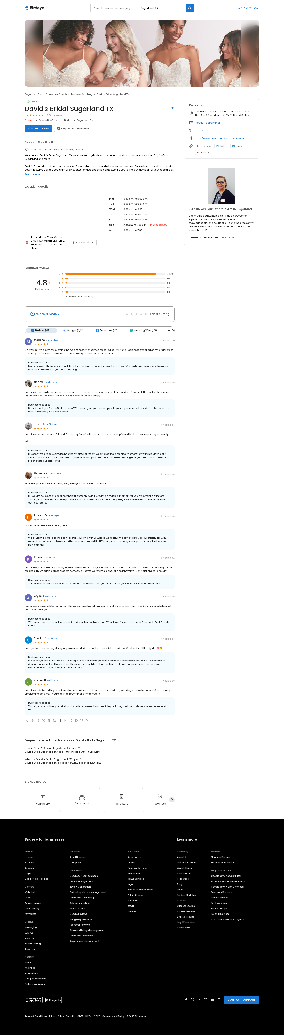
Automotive (134, 856)
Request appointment (208, 122)
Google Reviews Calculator (226, 875)
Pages (28, 873)
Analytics (30, 967)
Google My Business (81, 919)
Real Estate (134, 900)
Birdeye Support (220, 908)
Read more (32, 174)
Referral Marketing (80, 902)
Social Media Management (84, 940)
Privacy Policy (56, 1015)
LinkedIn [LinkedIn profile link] (238, 146)
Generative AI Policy (113, 1015)
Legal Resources (186, 921)
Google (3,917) (73, 330)
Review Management (81, 881)
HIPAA (88, 1015)
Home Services (136, 878)
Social (28, 897)
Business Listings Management (87, 929)
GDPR (80, 1015)
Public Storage (135, 894)
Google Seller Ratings (36, 878)
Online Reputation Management (88, 891)
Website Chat (77, 908)
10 (43, 720)
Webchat (30, 891)
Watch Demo (184, 867)
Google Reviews (78, 913)
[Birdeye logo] (35, 8)
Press (180, 889)
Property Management (140, 889)
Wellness (133, 911)
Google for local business (84, 875)
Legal (130, 883)
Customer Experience (82, 935)
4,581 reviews (54, 115)
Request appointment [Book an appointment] (73, 128)
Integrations (32, 972)
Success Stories (186, 905)
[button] (27, 720)
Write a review (248, 8)
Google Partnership (35, 978)
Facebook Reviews (80, 924)
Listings (29, 856)
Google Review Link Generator (227, 886)
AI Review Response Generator (228, 881)
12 (54, 720)
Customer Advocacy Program (227, 919)
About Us (182, 856)
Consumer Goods (56, 94)
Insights (29, 937)
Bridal (67, 120)
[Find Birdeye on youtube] (212, 999)
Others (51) (174, 330)
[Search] (190, 8)
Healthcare (134, 873)
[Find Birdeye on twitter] (192, 999)
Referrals (29, 867)
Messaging (31, 926)
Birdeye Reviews (186, 911)
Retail (131, 905)
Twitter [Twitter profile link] (221, 146)
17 (81, 720)
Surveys (29, 932)
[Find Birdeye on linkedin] (199, 999)
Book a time (184, 873)
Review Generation (80, 886)
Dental (131, 862)
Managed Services (221, 856)
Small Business (78, 856)
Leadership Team (187, 862)
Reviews (29, 862)
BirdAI (28, 962)
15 (71, 720)
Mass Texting (32, 908)
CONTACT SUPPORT (241, 999)
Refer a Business (220, 913)
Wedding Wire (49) (141, 330)
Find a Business (219, 897)
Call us (199, 130)
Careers (181, 900)
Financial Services (137, 867)
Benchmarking (33, 943)
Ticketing (30, 948)
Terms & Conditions (36, 1015)
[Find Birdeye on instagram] (205, 999)
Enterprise (75, 862)
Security (70, 1015)
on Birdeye (53, 339)
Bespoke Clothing (81, 94)
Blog (179, 883)
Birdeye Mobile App (35, 983)
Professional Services (223, 862)
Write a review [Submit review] (38, 128)
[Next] (172, 799)
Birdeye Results (185, 916)
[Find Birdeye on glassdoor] (219, 999)
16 (76, 720)
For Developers (219, 902)
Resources (183, 878)
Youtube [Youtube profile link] (203, 152)
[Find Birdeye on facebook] (186, 999)
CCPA (97, 1015)
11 (49, 720)
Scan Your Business (222, 891)
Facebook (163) (105, 330)
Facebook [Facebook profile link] (204, 146)
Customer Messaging (82, 897)
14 (65, 720)
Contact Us (183, 927)
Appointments (33, 902)
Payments (30, 913)
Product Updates (186, 894)
